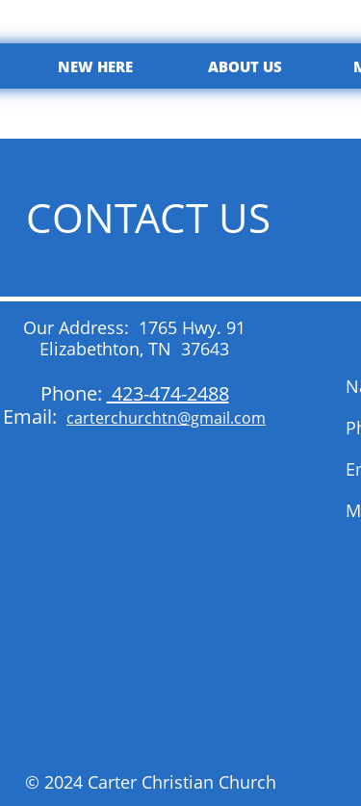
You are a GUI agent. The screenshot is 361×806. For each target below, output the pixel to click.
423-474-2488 (168, 393)
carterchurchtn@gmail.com (166, 418)
